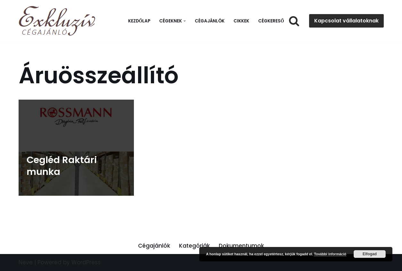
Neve (26, 262)
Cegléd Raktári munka (62, 165)
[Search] (294, 20)
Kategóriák (194, 246)
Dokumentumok (241, 246)
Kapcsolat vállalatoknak (346, 20)
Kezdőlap (139, 21)
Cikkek (241, 21)
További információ (330, 254)
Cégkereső (271, 21)
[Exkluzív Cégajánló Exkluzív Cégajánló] (59, 21)
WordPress (86, 262)
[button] (185, 21)
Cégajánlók (210, 21)
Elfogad (370, 254)
